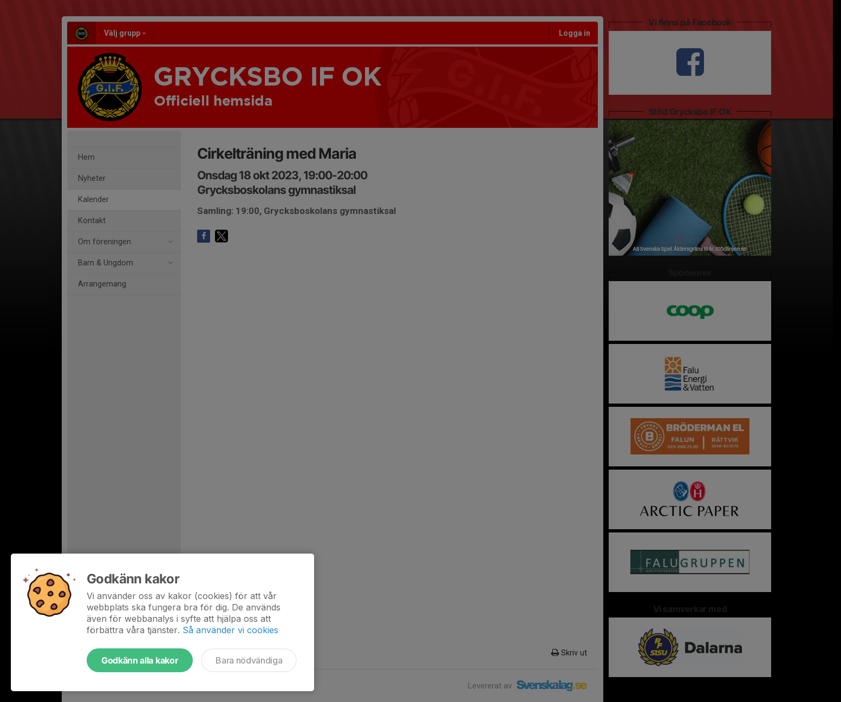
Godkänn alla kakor (139, 660)
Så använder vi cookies (230, 630)
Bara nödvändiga (249, 660)
